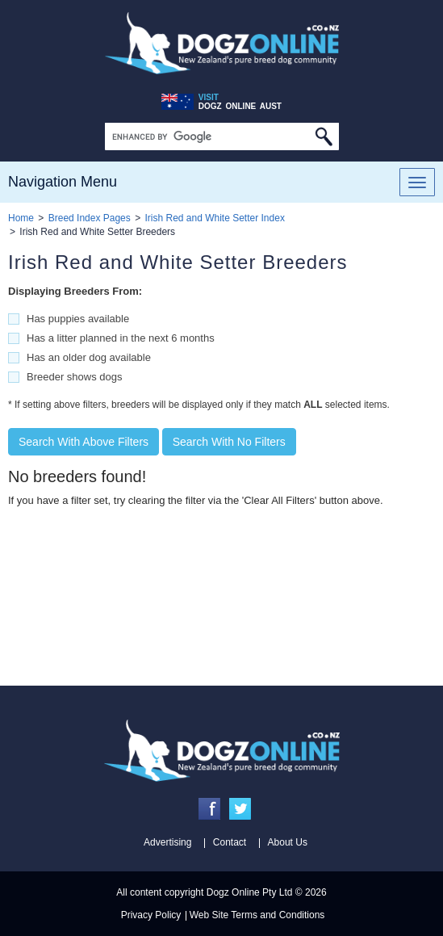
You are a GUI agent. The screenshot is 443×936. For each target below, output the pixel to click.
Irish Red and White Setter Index (214, 218)
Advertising (167, 842)
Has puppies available (78, 319)
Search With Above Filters (83, 441)
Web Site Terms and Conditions (257, 915)
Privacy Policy (151, 915)
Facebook (209, 809)
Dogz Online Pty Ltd (250, 892)
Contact (229, 842)
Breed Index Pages (89, 218)
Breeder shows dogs (75, 377)
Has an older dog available (89, 357)
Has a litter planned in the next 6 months (121, 338)
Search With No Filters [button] (229, 441)
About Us (287, 842)
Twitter (240, 809)
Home (21, 218)
